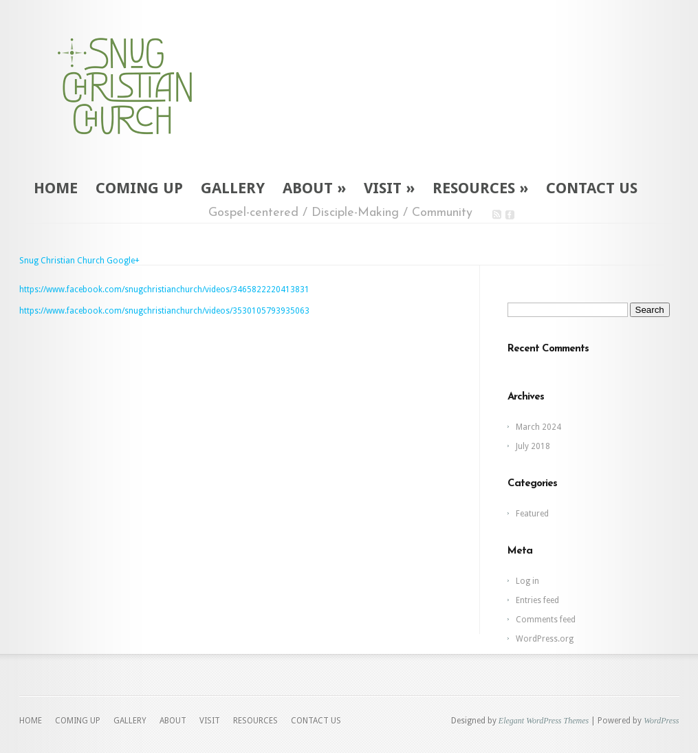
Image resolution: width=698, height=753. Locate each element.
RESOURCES (480, 188)
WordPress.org (545, 639)
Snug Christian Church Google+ (79, 260)
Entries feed (537, 600)
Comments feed (546, 619)
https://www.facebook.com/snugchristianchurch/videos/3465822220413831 (164, 289)
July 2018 (533, 446)
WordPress (661, 720)
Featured (532, 514)
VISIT (389, 188)
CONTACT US (591, 188)
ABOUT (314, 188)
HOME (56, 188)
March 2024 (538, 427)
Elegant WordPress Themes (544, 720)
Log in (527, 581)
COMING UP (139, 188)
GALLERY (233, 188)
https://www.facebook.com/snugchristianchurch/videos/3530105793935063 (164, 311)
